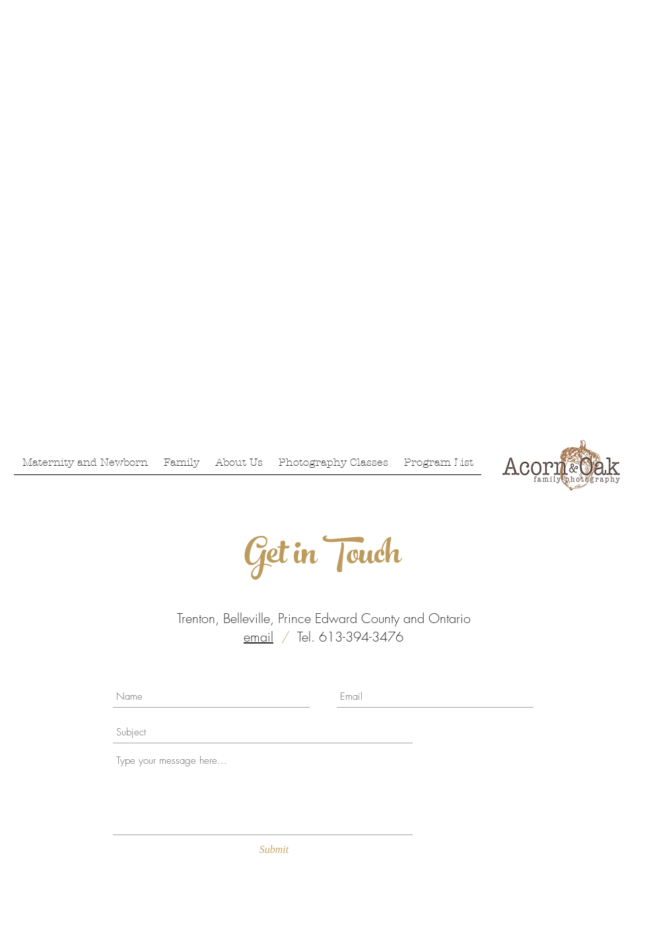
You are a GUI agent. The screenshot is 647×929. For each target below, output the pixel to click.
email (258, 637)
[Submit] (274, 849)
